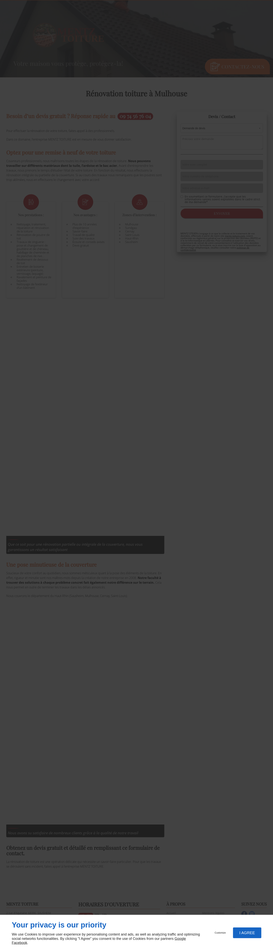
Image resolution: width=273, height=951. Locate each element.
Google (180, 939)
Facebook (19, 943)
